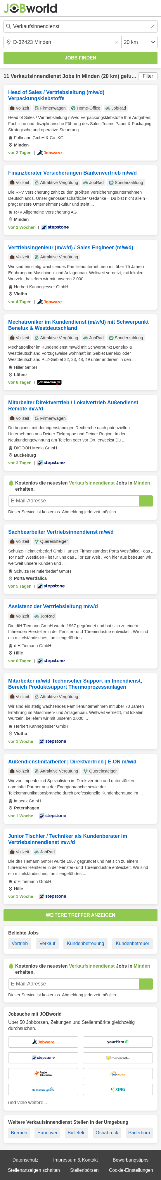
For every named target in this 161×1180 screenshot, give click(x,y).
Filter (148, 76)
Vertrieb (20, 943)
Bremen (19, 1132)
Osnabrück (107, 1132)
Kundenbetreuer (132, 943)
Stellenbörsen (84, 1170)
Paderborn (139, 1132)
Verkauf (47, 943)
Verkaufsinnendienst (36, 76)
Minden (91, 76)
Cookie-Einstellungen (131, 1170)
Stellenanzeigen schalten (34, 1170)
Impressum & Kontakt (75, 1159)
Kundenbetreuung (85, 943)
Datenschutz (26, 1159)
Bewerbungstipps (131, 1159)
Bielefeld (76, 1132)
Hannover (47, 1132)
